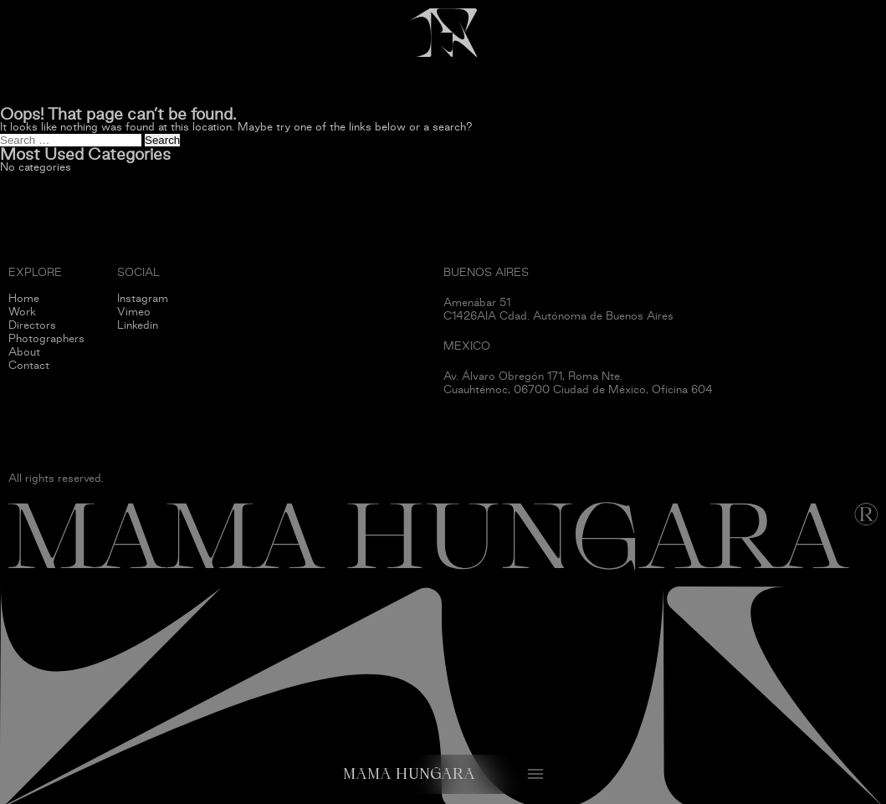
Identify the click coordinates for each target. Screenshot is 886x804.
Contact (28, 365)
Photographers (46, 338)
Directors (32, 325)
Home (23, 298)
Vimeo (134, 312)
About (24, 352)
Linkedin (137, 325)
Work (22, 312)
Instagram (142, 298)
